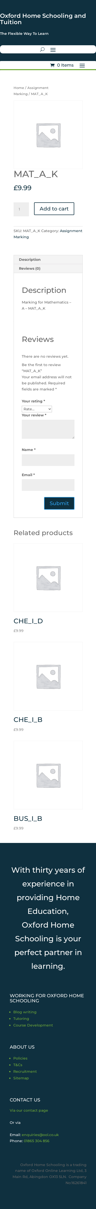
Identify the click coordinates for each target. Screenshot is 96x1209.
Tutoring (21, 1018)
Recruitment (25, 1071)
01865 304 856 (36, 1141)
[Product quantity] (21, 209)
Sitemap (21, 1078)
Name (29, 449)
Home (19, 88)
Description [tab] (30, 259)
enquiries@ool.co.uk (40, 1134)
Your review (34, 415)
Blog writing (25, 1012)
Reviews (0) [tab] (29, 268)
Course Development (33, 1025)
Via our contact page (29, 1110)
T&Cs (17, 1065)
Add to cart (54, 209)
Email (28, 475)
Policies (20, 1058)
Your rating (33, 401)
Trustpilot (9, 42)
